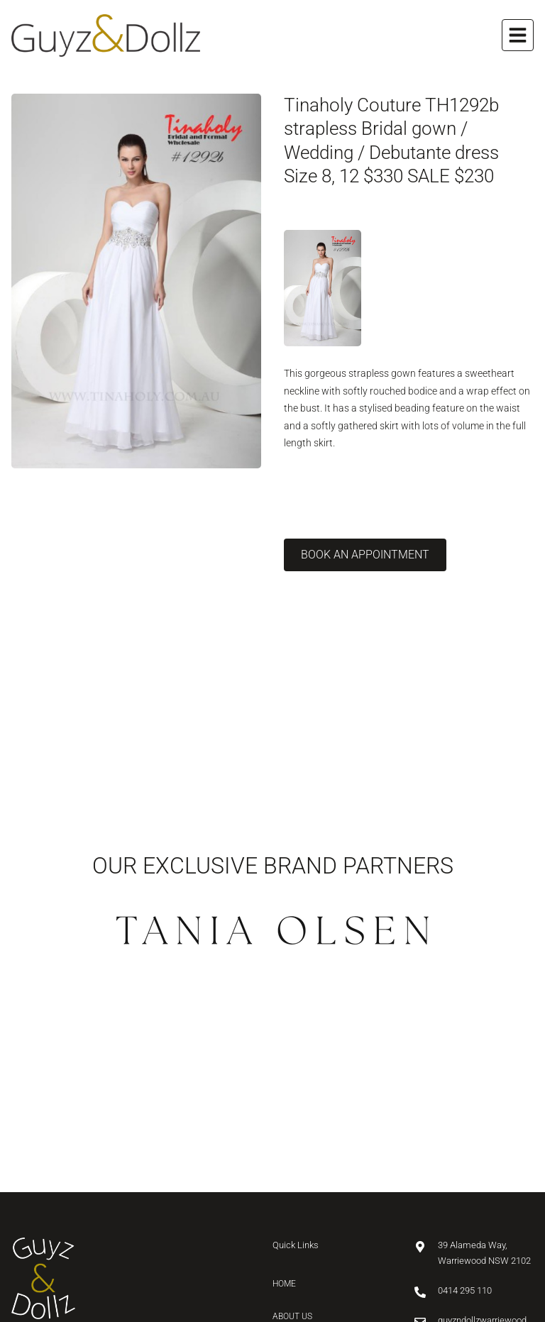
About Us (292, 1106)
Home (284, 1073)
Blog (282, 1172)
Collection (297, 1139)
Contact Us (298, 1205)
